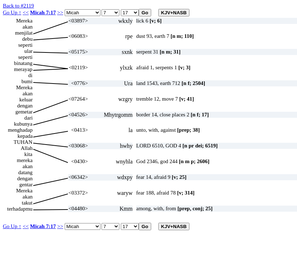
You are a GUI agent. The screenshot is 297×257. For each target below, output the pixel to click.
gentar (26, 184)
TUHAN (23, 142)
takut (27, 203)
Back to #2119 (18, 6)
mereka (25, 160)
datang (25, 172)
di (30, 75)
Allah (27, 148)
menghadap (20, 130)
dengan (25, 106)
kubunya (23, 124)
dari (28, 118)
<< (26, 12)
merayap (23, 69)
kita (28, 154)
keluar (26, 99)
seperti (25, 45)
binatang (23, 63)
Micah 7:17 (43, 12)
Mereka (24, 21)
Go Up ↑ (12, 12)
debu (27, 39)
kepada (25, 136)
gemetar (24, 112)
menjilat (24, 33)
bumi (27, 81)
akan (28, 27)
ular (28, 51)
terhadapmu (20, 209)
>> (60, 12)
